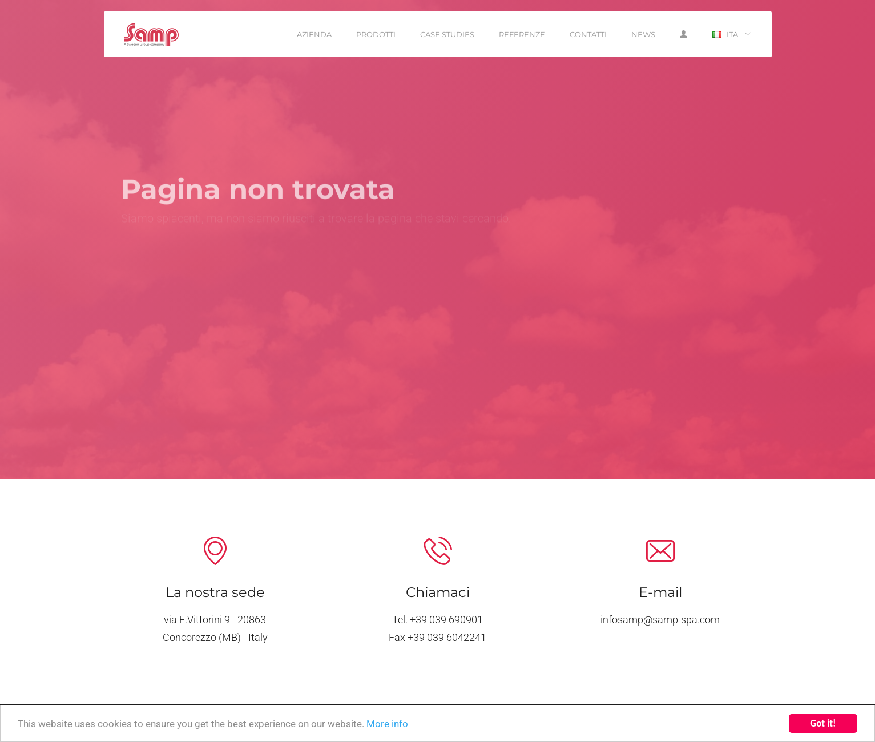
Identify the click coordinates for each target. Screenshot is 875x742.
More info (387, 724)
